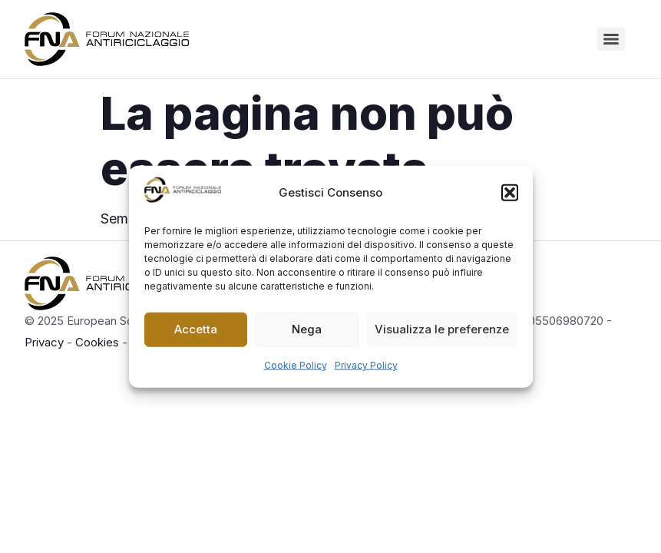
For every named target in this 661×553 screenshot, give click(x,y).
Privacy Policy (366, 364)
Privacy (44, 342)
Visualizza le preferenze (442, 329)
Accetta (195, 329)
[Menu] (611, 39)
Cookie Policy (295, 364)
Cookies (97, 342)
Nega (307, 329)
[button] (509, 192)
